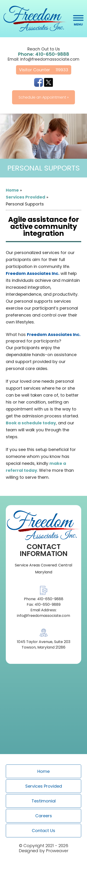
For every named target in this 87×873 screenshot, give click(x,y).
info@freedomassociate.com (49, 59)
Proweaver (57, 851)
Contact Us (43, 830)
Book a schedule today (31, 423)
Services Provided (25, 197)
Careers (43, 816)
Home (12, 190)
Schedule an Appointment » (44, 97)
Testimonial (44, 801)
